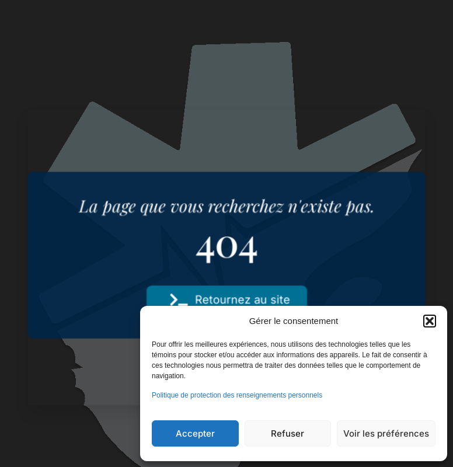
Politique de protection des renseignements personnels (237, 395)
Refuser (287, 433)
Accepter (195, 433)
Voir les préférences (386, 433)
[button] (429, 321)
